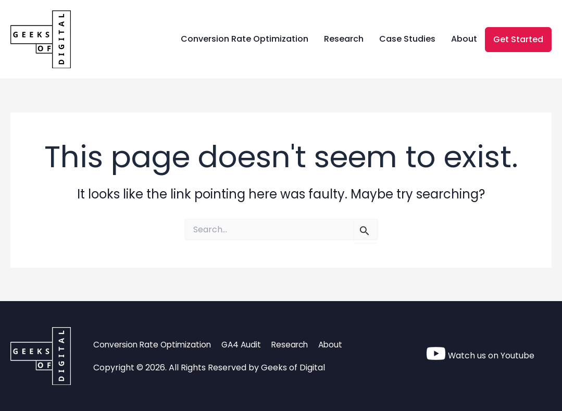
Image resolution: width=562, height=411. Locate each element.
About (464, 39)
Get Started (518, 39)
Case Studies (407, 39)
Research (344, 39)
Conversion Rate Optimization (244, 39)
